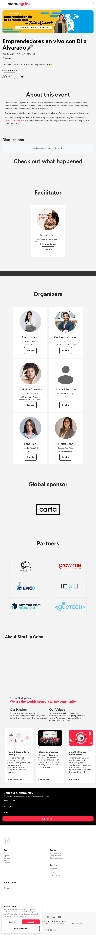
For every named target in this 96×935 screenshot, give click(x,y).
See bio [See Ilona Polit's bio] (30, 457)
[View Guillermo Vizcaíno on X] (66, 332)
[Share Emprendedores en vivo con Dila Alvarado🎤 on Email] (22, 77)
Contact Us (8, 888)
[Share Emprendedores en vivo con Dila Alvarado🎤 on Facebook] (5, 77)
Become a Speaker (56, 858)
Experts (6, 856)
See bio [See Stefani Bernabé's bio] (65, 405)
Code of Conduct (60, 921)
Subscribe (47, 819)
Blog (51, 871)
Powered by (48, 930)
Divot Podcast (55, 875)
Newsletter (54, 868)
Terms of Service (47, 921)
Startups (7, 858)
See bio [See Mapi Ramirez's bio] (30, 350)
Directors (7, 863)
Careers (6, 886)
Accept (31, 922)
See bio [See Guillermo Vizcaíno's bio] (65, 350)
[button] (93, 3)
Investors (7, 853)
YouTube (53, 873)
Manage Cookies (22, 928)
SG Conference (55, 853)
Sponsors (7, 860)
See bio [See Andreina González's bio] (30, 405)
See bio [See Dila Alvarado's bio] (48, 249)
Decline (12, 922)
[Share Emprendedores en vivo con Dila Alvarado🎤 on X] (10, 77)
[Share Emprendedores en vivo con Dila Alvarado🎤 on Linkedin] (16, 77)
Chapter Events (55, 856)
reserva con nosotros (15, 120)
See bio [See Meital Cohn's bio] (65, 457)
